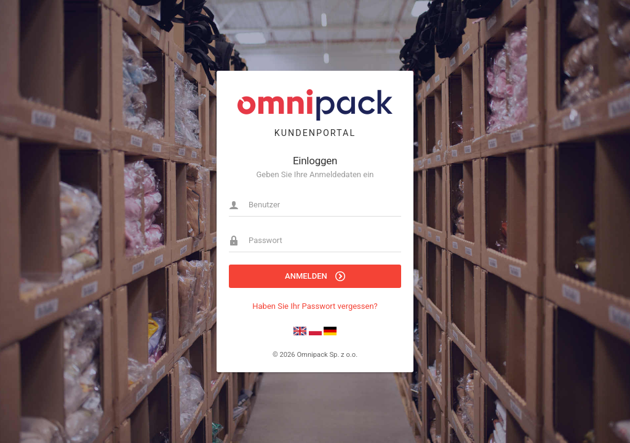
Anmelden (315, 276)
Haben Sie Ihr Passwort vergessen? (315, 306)
